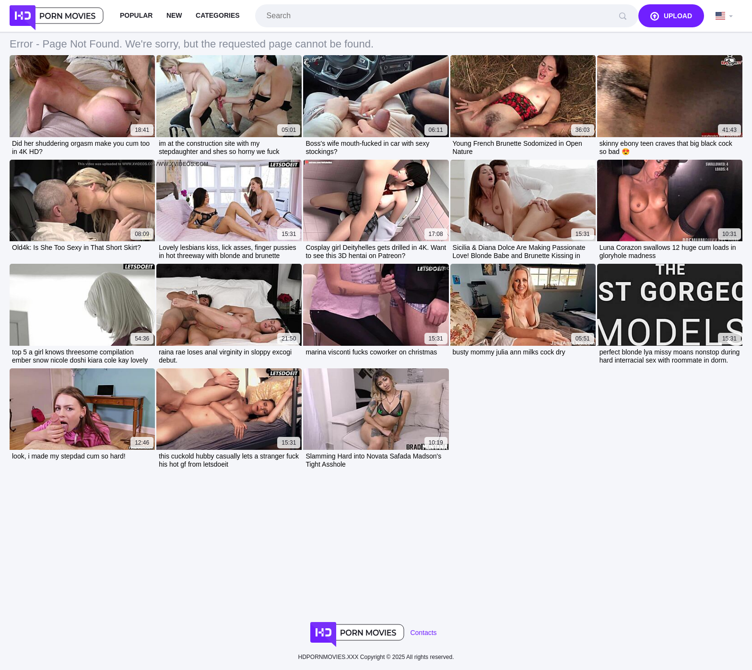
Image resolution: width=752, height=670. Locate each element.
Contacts (423, 632)
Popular (136, 15)
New (174, 15)
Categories (218, 15)
